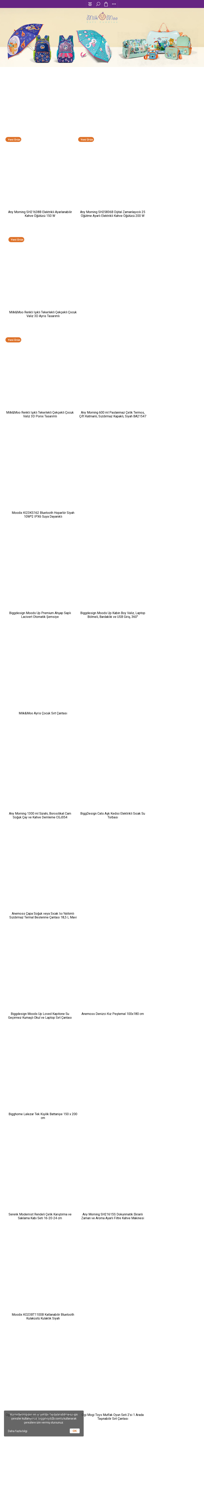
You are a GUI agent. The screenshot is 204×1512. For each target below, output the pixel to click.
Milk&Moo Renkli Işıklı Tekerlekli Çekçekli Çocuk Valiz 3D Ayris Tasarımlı (168, 196)
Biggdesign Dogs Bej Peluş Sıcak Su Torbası (36, 859)
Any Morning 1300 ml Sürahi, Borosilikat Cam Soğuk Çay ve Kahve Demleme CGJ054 (36, 480)
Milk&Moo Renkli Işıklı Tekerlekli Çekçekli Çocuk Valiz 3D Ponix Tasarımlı (36, 291)
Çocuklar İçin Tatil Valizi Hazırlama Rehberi (79, 1118)
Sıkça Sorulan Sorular (140, 1384)
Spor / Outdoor (63, 1390)
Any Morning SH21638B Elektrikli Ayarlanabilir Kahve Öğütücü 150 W (36, 196)
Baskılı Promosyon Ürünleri (68, 1228)
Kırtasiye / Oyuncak (63, 1379)
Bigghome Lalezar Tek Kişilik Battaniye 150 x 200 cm (168, 575)
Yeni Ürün (14, 129)
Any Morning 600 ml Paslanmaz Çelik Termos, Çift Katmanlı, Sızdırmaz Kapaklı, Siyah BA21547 (102, 293)
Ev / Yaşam (63, 1400)
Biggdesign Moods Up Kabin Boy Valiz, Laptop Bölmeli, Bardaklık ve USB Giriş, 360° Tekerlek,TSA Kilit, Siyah (101, 387)
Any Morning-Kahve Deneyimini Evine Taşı (78, 1009)
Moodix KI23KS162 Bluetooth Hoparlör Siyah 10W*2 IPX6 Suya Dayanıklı (168, 291)
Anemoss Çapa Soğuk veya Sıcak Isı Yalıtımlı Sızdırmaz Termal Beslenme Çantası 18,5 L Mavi (168, 482)
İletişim (140, 1390)
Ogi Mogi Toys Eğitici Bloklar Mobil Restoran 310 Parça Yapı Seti (36, 764)
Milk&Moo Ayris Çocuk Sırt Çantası (168, 384)
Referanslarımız (63, 1446)
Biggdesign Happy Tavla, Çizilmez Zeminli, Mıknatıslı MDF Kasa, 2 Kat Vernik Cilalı (167, 764)
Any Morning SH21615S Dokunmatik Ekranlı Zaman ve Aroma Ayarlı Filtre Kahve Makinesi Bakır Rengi (102, 671)
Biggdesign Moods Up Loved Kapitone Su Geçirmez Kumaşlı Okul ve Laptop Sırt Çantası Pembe (36, 577)
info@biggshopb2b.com (141, 1441)
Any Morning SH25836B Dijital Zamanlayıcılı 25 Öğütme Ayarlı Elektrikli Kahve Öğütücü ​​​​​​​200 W (102, 198)
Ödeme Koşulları (140, 1369)
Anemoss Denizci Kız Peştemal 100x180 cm (102, 575)
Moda (63, 1374)
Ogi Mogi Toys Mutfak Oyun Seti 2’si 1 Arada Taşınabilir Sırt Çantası (102, 764)
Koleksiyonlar (63, 1405)
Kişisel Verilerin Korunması (140, 1395)
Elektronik (63, 1395)
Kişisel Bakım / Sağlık (63, 1384)
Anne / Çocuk (63, 1369)
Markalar (63, 1441)
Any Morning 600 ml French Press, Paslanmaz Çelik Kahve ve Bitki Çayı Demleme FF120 (168, 861)
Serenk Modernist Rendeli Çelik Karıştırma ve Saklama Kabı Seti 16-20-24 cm (36, 670)
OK (75, 1430)
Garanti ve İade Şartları (141, 1379)
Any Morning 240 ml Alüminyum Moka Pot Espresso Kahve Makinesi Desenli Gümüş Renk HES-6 (102, 861)
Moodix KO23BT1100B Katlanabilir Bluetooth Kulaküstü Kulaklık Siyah (168, 670)
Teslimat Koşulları (141, 1374)
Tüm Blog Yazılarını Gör (102, 1265)
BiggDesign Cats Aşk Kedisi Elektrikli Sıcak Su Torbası (102, 480)
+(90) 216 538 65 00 (141, 1448)
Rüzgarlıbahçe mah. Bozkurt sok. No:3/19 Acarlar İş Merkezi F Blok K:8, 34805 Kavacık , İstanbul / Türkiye (141, 1433)
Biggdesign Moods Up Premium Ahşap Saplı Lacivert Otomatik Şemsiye (36, 385)
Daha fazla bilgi (17, 1431)
